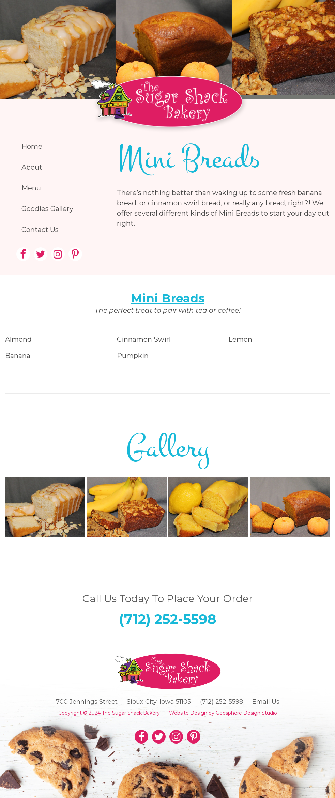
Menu (31, 188)
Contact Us (40, 229)
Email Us (265, 701)
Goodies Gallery (47, 209)
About (31, 167)
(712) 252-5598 (167, 619)
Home (31, 146)
